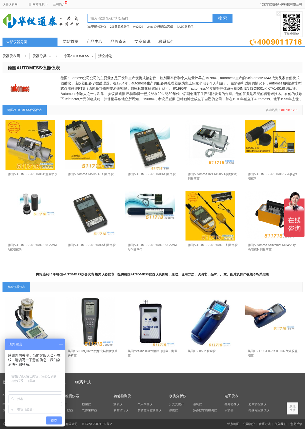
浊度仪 (173, 410)
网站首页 (70, 41)
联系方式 (83, 382)
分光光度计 (176, 404)
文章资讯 (142, 41)
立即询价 (275, 41)
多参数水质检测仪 (205, 410)
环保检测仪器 (68, 396)
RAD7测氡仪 (185, 26)
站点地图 (233, 424)
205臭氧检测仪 (120, 26)
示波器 (229, 410)
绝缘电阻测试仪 (259, 410)
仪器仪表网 (10, 4)
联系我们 (166, 41)
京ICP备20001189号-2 (97, 424)
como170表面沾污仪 (160, 26)
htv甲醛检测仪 (97, 26)
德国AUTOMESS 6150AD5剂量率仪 (92, 245)
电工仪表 (231, 396)
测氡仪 (118, 404)
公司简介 (59, 3)
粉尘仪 (86, 404)
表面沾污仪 (121, 410)
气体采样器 (89, 410)
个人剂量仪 (145, 404)
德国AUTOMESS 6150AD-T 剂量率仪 (213, 245)
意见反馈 (296, 424)
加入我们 (280, 424)
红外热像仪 (232, 404)
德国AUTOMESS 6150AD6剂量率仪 (152, 174)
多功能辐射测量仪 (150, 410)
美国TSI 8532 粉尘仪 (202, 351)
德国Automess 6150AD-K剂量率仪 (91, 174)
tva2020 (138, 26)
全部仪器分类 (16, 42)
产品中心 (94, 41)
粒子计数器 (65, 410)
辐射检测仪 (122, 396)
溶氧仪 (197, 404)
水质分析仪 (177, 396)
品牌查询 (118, 41)
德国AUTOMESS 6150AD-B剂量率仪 (32, 174)
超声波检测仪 (257, 404)
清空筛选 (105, 56)
